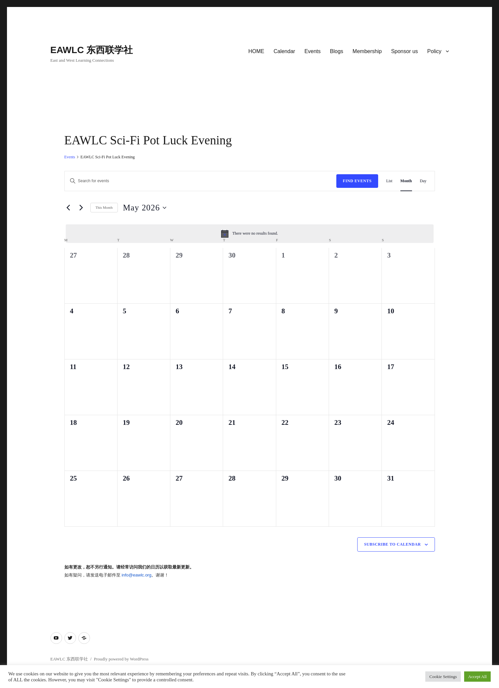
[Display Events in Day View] (423, 181)
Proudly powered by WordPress (121, 658)
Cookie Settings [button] (443, 676)
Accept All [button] (477, 676)
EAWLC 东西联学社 (91, 50)
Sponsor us (404, 51)
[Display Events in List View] (389, 181)
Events (312, 51)
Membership (367, 51)
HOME (256, 51)
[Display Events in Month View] (406, 181)
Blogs (336, 51)
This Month (104, 207)
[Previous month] (68, 208)
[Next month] (81, 208)
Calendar (284, 51)
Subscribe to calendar (392, 544)
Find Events (357, 181)
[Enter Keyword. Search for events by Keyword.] (200, 181)
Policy (434, 51)
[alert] (250, 233)
